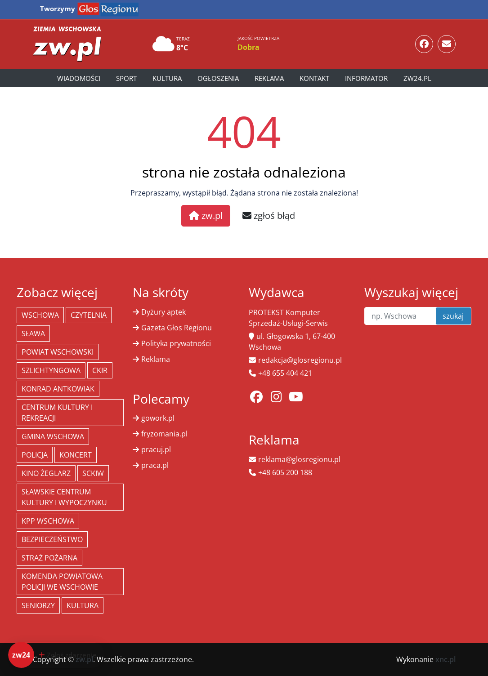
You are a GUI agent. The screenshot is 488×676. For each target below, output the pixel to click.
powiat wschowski (58, 352)
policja (35, 455)
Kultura (167, 78)
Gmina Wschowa (53, 436)
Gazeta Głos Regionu (176, 328)
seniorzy (38, 605)
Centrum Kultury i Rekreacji (57, 412)
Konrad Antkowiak (58, 389)
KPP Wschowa (48, 521)
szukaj (453, 316)
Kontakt (314, 78)
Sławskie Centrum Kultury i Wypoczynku (64, 497)
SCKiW (93, 473)
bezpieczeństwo (52, 539)
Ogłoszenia (218, 78)
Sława (33, 333)
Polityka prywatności (176, 343)
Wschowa (40, 315)
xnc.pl (445, 659)
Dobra (248, 47)
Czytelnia (89, 315)
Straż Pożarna (49, 558)
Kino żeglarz (46, 473)
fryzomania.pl (164, 434)
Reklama (269, 78)
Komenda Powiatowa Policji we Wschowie (62, 581)
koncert (75, 455)
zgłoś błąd (268, 215)
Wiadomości (78, 78)
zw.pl (206, 215)
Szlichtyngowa (51, 370)
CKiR (99, 370)
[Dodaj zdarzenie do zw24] (56, 655)
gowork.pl (158, 418)
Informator (366, 78)
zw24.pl (417, 78)
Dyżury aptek (163, 312)
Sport (126, 78)
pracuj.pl (156, 449)
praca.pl (155, 465)
